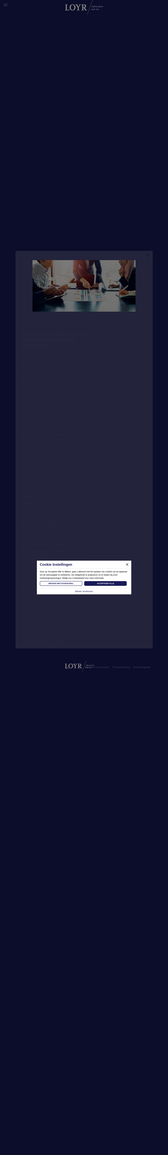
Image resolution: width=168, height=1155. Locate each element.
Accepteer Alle (105, 583)
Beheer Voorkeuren (84, 591)
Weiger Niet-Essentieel (60, 583)
